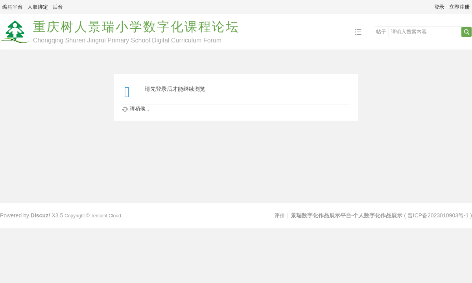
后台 (58, 7)
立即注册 (459, 7)
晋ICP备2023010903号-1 (438, 215)
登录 (439, 7)
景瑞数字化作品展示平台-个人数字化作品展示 (347, 215)
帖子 (381, 32)
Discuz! (40, 215)
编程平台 (12, 7)
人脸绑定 (38, 7)
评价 (279, 215)
